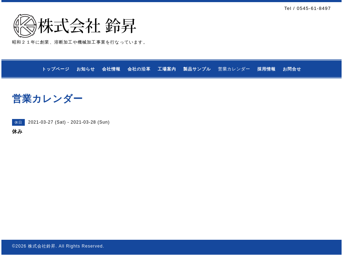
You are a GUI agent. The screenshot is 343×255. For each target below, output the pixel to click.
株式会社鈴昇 (42, 246)
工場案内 (167, 69)
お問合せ (292, 69)
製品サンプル (197, 69)
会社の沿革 (139, 69)
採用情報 (266, 69)
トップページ (55, 69)
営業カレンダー (234, 69)
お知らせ (86, 69)
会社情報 (111, 69)
